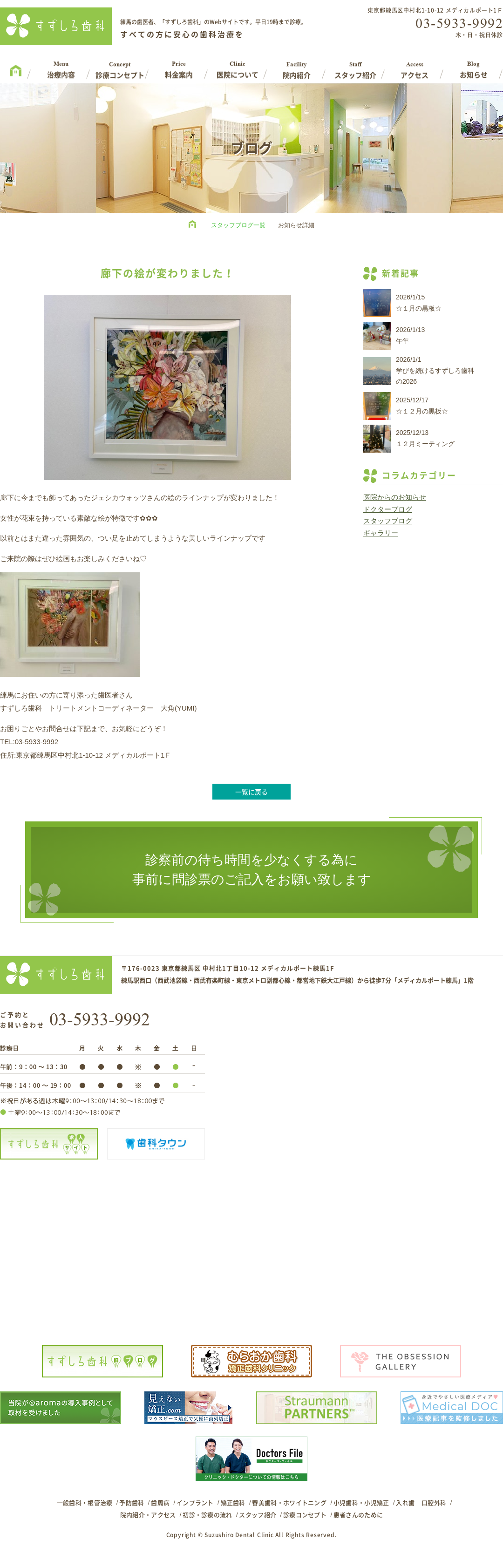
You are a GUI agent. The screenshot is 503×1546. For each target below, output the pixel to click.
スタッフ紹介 (257, 1514)
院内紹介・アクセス (148, 1514)
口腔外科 (433, 1502)
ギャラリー (380, 533)
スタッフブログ (387, 521)
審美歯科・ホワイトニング (289, 1502)
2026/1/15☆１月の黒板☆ (419, 302)
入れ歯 (405, 1502)
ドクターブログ (387, 509)
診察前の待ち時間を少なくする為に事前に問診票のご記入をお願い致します (251, 870)
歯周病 (160, 1502)
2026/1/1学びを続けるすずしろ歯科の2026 (435, 371)
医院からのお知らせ (394, 497)
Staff (355, 66)
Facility (296, 66)
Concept (120, 66)
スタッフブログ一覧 (238, 225)
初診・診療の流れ (207, 1514)
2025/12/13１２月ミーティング (425, 438)
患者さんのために (358, 1514)
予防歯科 (131, 1502)
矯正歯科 (233, 1502)
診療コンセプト (304, 1514)
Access (414, 66)
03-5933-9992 (459, 23)
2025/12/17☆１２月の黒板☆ (422, 405)
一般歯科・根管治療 (85, 1502)
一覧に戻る (251, 791)
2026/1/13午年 (410, 335)
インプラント (195, 1502)
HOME (194, 225)
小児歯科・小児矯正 (361, 1502)
